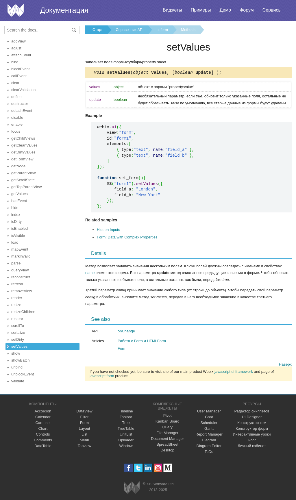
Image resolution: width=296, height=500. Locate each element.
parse (16, 263)
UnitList (126, 434)
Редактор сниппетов (251, 411)
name (90, 273)
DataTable (42, 446)
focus (15, 131)
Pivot (167, 415)
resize (16, 305)
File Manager (167, 433)
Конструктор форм (252, 428)
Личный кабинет (252, 446)
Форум (247, 10)
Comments (43, 440)
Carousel (42, 423)
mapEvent (19, 249)
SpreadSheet (167, 444)
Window (126, 446)
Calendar (43, 417)
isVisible (18, 235)
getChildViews (23, 138)
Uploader (126, 440)
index (15, 214)
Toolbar (126, 417)
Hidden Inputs (108, 230)
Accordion (42, 411)
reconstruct (20, 277)
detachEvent (21, 110)
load (14, 242)
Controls (43, 434)
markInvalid (20, 256)
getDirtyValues (23, 152)
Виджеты (172, 10)
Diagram (209, 440)
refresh (17, 284)
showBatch (20, 360)
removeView (21, 291)
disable (17, 117)
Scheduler (209, 423)
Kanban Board (168, 421)
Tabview (84, 446)
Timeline (126, 411)
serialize (18, 332)
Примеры (201, 10)
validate (17, 381)
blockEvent (20, 69)
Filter (84, 417)
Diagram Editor (209, 446)
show (15, 353)
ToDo (209, 451)
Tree (126, 423)
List (84, 434)
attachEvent (21, 55)
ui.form (162, 29)
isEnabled (19, 228)
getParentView (23, 173)
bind (14, 62)
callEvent (19, 76)
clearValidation (23, 90)
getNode (18, 166)
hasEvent (19, 201)
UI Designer (252, 417)
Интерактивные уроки (252, 434)
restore (17, 318)
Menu (84, 440)
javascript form (102, 377)
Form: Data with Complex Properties (127, 238)
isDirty (16, 221)
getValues (19, 194)
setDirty (17, 339)
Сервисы (272, 10)
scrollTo (17, 325)
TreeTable (126, 428)
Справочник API (129, 29)
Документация (64, 10)
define (16, 97)
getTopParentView (26, 187)
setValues (19, 346)
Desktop (167, 450)
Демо (225, 10)
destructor (19, 103)
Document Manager (167, 438)
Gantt (209, 428)
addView (18, 41)
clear (15, 83)
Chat (209, 417)
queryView (20, 270)
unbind (17, 367)
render (16, 298)
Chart (42, 428)
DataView (84, 411)
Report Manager (209, 434)
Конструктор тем (251, 423)
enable (17, 124)
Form (122, 349)
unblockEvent (22, 374)
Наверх (285, 365)
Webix (132, 487)
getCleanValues (24, 145)
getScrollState (23, 180)
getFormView (22, 159)
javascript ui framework (233, 372)
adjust (16, 48)
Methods (188, 29)
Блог (252, 440)
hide (14, 207)
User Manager (209, 411)
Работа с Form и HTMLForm (142, 342)
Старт (97, 29)
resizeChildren (23, 312)
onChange (126, 332)
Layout (84, 428)
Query (167, 427)
